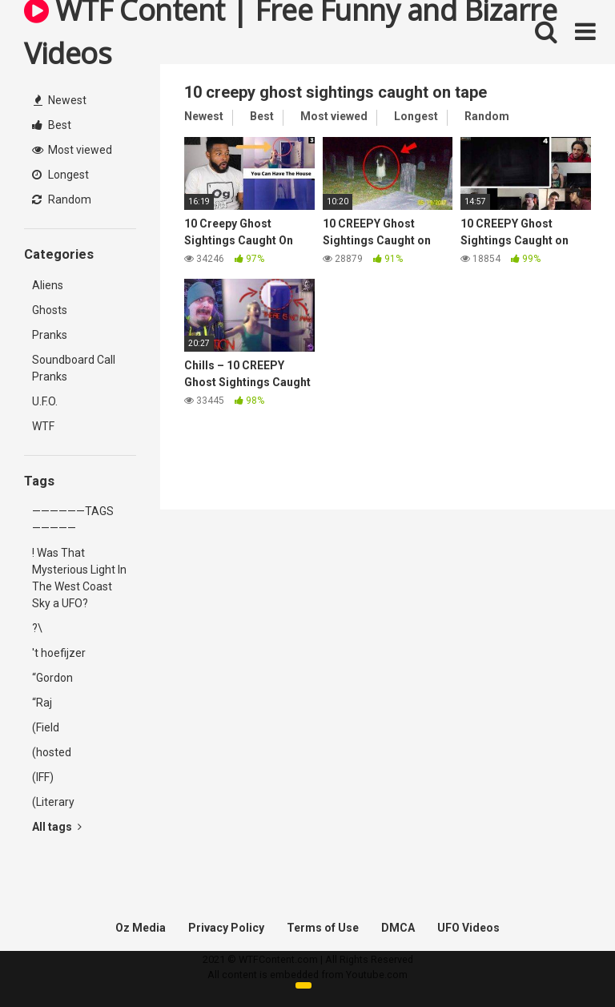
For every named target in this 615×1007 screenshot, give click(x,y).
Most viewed (72, 149)
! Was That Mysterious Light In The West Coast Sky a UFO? (79, 578)
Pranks (49, 334)
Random (61, 199)
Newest (60, 100)
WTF (43, 426)
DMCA (398, 927)
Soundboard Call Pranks (73, 368)
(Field (45, 727)
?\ (37, 628)
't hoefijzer (59, 652)
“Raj (42, 702)
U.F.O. (45, 401)
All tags (57, 826)
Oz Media (140, 927)
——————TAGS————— (73, 519)
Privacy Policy (226, 927)
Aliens (47, 285)
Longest (60, 174)
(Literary (53, 802)
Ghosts (49, 310)
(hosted (51, 752)
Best (51, 125)
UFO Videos (468, 927)
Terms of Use (323, 927)
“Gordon (52, 677)
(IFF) (43, 777)
